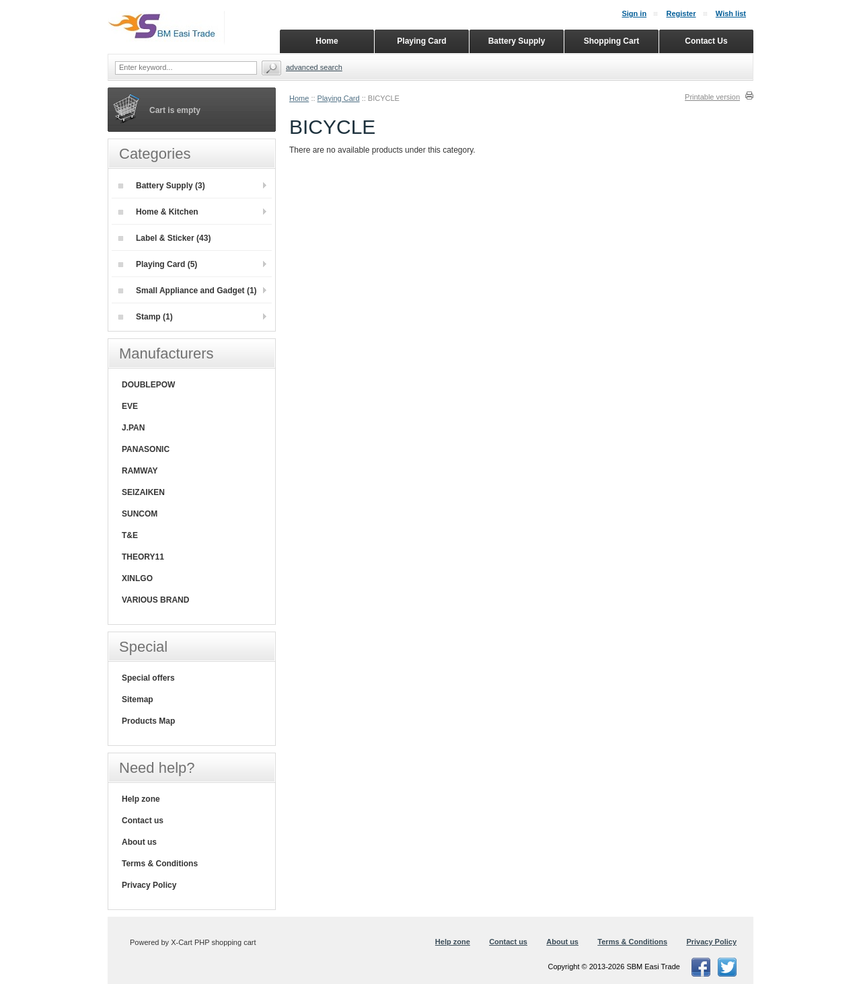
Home (299, 98)
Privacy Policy (149, 885)
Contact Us (706, 41)
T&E (130, 535)
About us (139, 842)
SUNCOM (139, 514)
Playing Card (338, 98)
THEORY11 (143, 557)
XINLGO (137, 578)
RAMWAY (140, 471)
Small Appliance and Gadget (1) (187, 290)
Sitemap (137, 699)
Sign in (634, 13)
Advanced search (314, 67)
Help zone (141, 799)
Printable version (712, 97)
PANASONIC (146, 449)
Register (681, 13)
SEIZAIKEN (143, 492)
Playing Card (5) (157, 264)
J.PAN (133, 427)
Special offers (148, 678)
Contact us (142, 820)
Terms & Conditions (160, 863)
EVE (130, 406)
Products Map (148, 721)
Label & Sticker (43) (164, 238)
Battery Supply (517, 41)
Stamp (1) (145, 316)
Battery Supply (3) (161, 185)
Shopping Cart (612, 41)
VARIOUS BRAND (155, 600)
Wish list (731, 13)
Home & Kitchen (158, 212)
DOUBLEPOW (148, 384)
